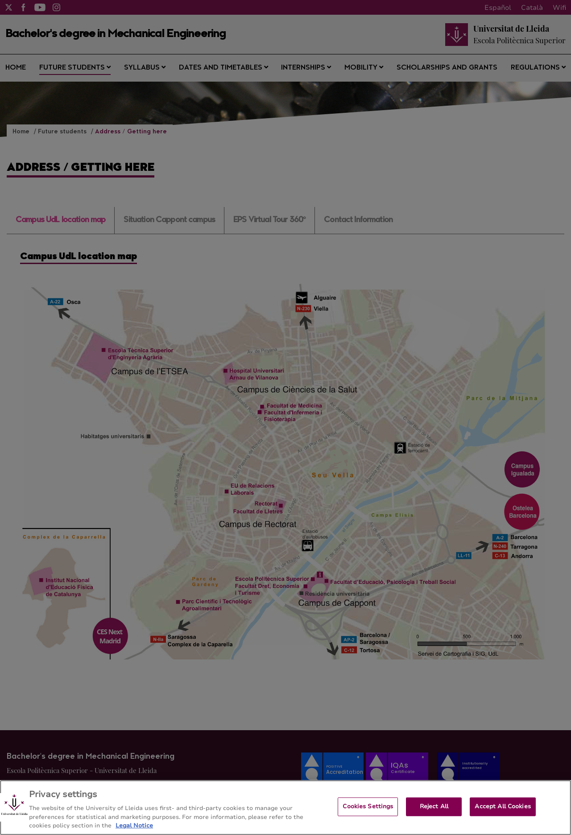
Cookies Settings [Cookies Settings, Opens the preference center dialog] (368, 806)
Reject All (434, 806)
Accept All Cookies (502, 806)
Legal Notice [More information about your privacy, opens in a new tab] (134, 826)
